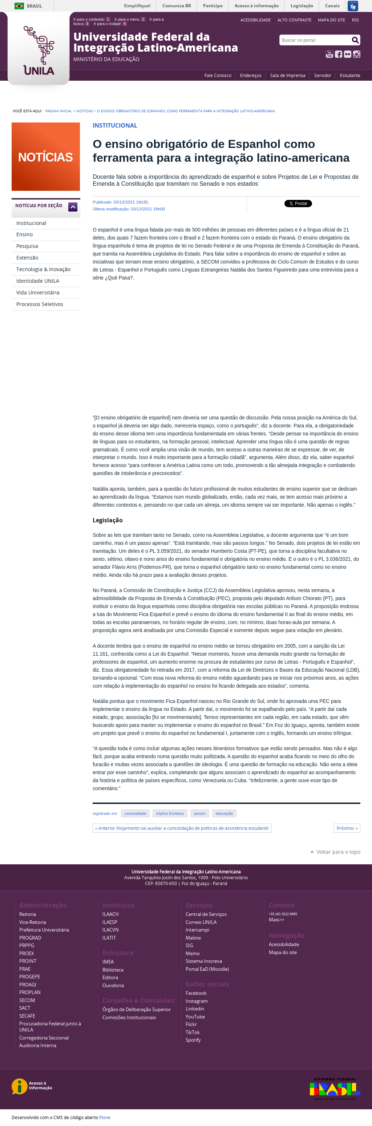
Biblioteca (113, 970)
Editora (110, 977)
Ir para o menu (129, 19)
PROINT (27, 961)
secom (200, 813)
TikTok (193, 1032)
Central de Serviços (206, 914)
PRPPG (26, 945)
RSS (355, 20)
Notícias (84, 110)
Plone (104, 1117)
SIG (189, 945)
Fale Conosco (218, 75)
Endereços (251, 75)
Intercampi (197, 930)
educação (224, 813)
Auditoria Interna (37, 1045)
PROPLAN (30, 992)
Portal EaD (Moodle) (207, 969)
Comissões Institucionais (129, 1017)
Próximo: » (347, 828)
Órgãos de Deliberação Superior (136, 1009)
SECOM (27, 1000)
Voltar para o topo (338, 851)
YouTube (329, 54)
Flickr (347, 54)
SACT (24, 1008)
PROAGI (27, 985)
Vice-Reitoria (32, 922)
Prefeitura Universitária (44, 930)
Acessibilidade (284, 944)
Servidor (322, 75)
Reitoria (27, 914)
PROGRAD (30, 938)
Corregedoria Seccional (44, 1038)
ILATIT (109, 938)
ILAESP (109, 922)
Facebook (338, 54)
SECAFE (27, 1016)
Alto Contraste (294, 20)
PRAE (25, 969)
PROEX (26, 953)
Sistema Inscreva (204, 961)
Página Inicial (58, 110)
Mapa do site (331, 20)
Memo (193, 953)
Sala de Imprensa (288, 75)
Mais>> (276, 920)
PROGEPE (29, 977)
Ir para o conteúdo (91, 19)
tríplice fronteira (169, 813)
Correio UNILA (201, 922)
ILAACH (110, 914)
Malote (193, 938)
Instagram (356, 54)
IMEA (108, 962)
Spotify (193, 1040)
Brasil (34, 6)
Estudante (350, 75)
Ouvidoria (113, 985)
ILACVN (110, 930)
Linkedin (195, 1009)
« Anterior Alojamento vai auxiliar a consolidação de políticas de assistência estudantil (181, 828)
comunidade (135, 813)
